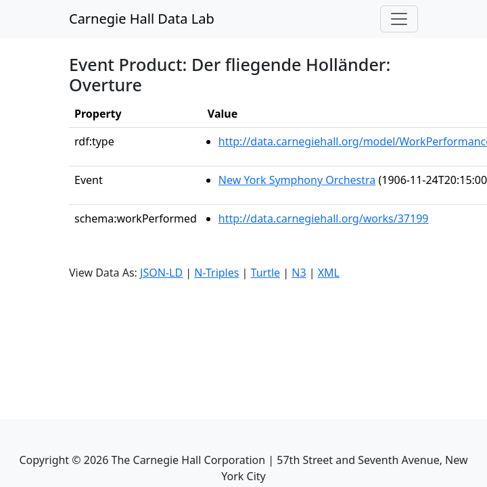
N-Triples (216, 272)
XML (329, 272)
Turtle (266, 272)
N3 (299, 272)
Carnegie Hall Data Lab (141, 18)
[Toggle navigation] (399, 18)
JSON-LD (161, 272)
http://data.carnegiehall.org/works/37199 (323, 218)
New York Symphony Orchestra (296, 179)
